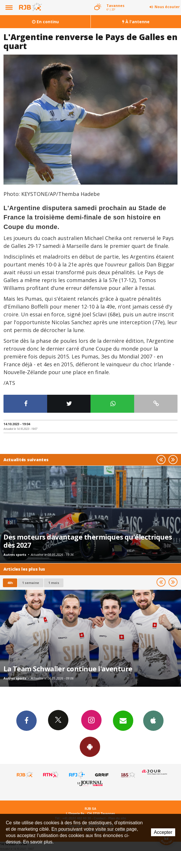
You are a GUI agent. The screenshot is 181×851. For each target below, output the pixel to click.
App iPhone (153, 720)
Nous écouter (167, 6)
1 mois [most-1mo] (53, 582)
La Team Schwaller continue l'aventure (67, 668)
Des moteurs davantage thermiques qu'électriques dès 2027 (87, 541)
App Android (90, 746)
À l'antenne (136, 21)
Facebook (26, 720)
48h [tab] (10, 582)
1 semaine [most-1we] (30, 582)
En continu (45, 21)
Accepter (163, 832)
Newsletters (123, 720)
